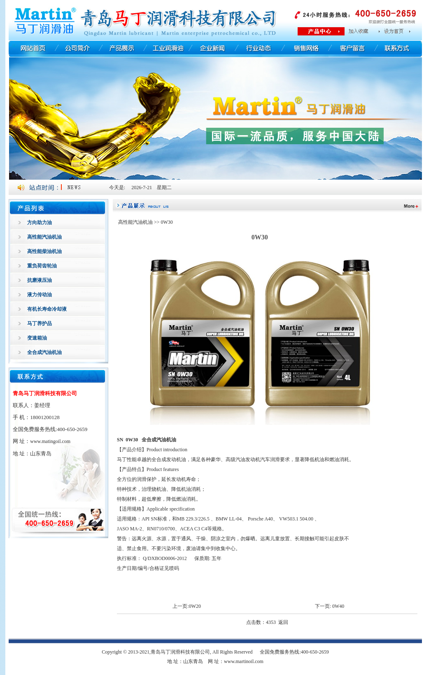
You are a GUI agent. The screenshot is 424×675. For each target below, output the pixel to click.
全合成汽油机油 (44, 352)
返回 (283, 622)
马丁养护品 (39, 323)
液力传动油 (39, 295)
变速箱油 (37, 338)
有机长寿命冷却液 (47, 309)
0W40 (338, 606)
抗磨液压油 (39, 280)
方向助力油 (39, 222)
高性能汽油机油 (44, 237)
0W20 (195, 606)
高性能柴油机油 (44, 251)
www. (50, 441)
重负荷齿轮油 (42, 266)
